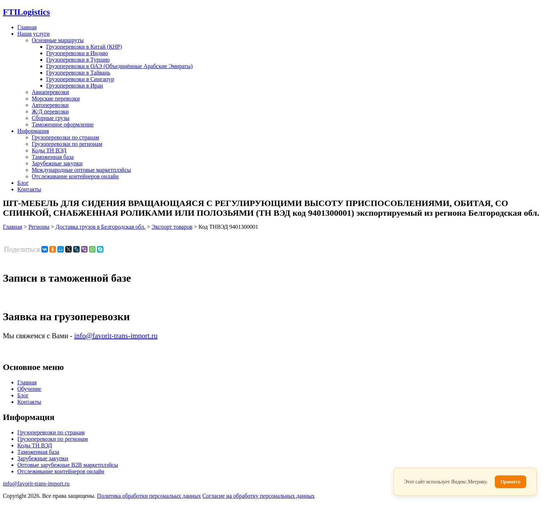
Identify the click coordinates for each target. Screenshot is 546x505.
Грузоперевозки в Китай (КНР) (84, 47)
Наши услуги (33, 34)
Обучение (29, 389)
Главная (27, 27)
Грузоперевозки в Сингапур (80, 79)
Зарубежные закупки (57, 163)
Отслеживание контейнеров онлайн (75, 176)
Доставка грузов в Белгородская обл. (101, 227)
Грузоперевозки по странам (65, 137)
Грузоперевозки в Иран (74, 85)
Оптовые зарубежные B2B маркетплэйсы (67, 465)
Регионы (38, 227)
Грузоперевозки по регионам (67, 144)
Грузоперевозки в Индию (77, 53)
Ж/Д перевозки (50, 111)
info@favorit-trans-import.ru (115, 336)
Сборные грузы (51, 118)
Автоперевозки (50, 105)
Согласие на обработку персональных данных (258, 496)
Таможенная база (53, 157)
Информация (33, 131)
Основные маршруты (58, 40)
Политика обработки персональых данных (149, 496)
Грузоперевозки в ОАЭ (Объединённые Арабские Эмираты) (119, 66)
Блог (23, 183)
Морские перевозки (56, 98)
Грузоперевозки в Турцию (78, 60)
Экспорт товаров (172, 227)
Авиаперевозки (50, 92)
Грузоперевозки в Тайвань (78, 73)
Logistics (26, 12)
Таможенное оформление (63, 124)
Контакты (29, 189)
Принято (510, 481)
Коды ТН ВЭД (49, 150)
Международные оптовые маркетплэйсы (81, 170)
